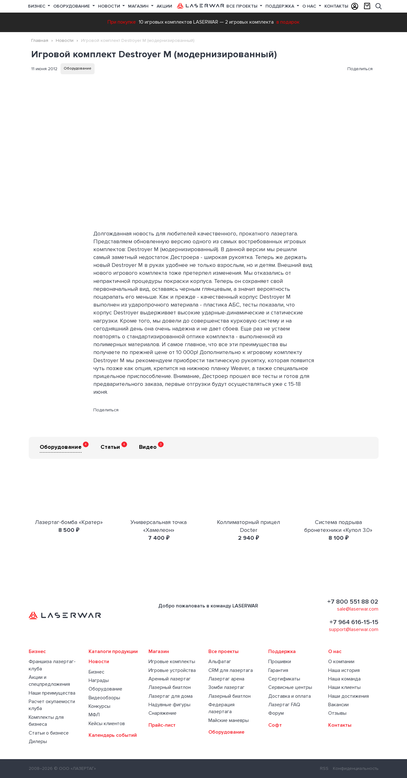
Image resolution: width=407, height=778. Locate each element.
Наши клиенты (344, 687)
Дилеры (38, 741)
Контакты (336, 6)
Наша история (344, 670)
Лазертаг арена (226, 679)
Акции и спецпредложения (49, 680)
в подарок (287, 22)
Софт (275, 725)
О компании (341, 661)
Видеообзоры (104, 698)
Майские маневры (228, 720)
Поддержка (280, 6)
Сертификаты (284, 679)
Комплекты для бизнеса (46, 720)
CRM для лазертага (230, 670)
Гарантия (278, 670)
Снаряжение (162, 713)
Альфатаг (219, 661)
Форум (276, 713)
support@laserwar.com (353, 629)
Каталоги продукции (113, 651)
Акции (164, 6)
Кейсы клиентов (107, 723)
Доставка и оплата (289, 696)
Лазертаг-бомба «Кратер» (69, 522)
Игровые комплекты (171, 661)
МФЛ (94, 715)
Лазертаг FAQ (284, 705)
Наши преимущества (52, 693)
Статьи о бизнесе (49, 733)
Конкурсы (99, 706)
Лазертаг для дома (170, 696)
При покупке (122, 22)
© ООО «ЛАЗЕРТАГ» (75, 768)
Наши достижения (348, 696)
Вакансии (338, 705)
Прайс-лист (162, 725)
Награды (99, 680)
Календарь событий (113, 735)
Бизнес (37, 6)
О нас (309, 6)
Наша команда (344, 679)
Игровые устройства (172, 670)
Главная (39, 40)
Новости (109, 6)
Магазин (139, 6)
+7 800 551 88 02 (352, 602)
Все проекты (223, 651)
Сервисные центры (290, 687)
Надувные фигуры (169, 705)
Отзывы (337, 713)
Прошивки (279, 661)
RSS (324, 768)
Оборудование (72, 6)
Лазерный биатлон (169, 687)
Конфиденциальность (356, 768)
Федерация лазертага (221, 708)
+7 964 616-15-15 (353, 622)
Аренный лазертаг (169, 679)
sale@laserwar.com (357, 609)
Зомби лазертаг (226, 687)
